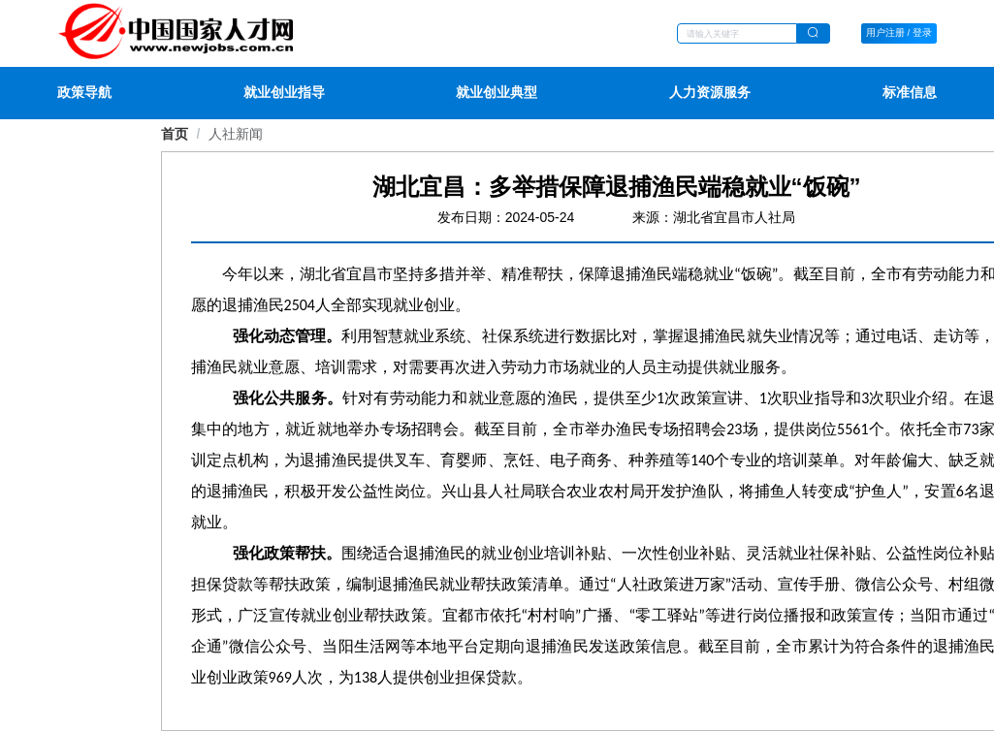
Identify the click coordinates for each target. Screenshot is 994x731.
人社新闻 (235, 134)
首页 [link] (174, 134)
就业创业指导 (284, 92)
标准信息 (909, 92)
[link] (235, 134)
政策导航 (84, 92)
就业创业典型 (496, 92)
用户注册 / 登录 (899, 32)
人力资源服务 (710, 92)
